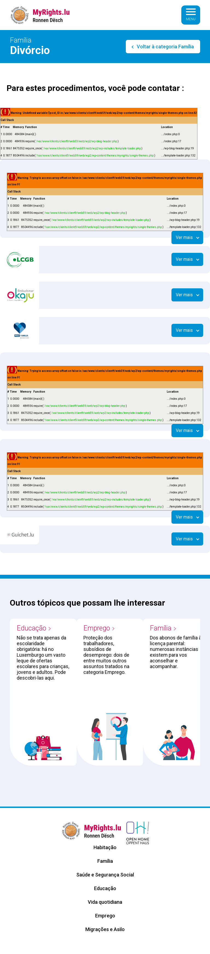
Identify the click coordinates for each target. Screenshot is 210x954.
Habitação (105, 847)
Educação (31, 628)
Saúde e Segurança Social (105, 875)
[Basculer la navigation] (191, 15)
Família (160, 628)
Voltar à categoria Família (165, 46)
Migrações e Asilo (105, 929)
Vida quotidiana (105, 902)
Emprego (96, 628)
